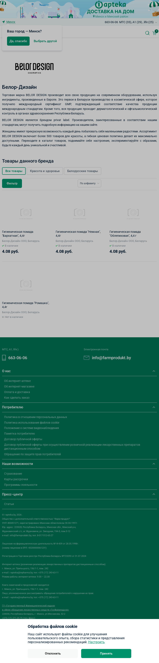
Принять (106, 653)
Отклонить (53, 653)
